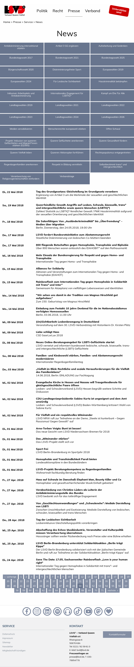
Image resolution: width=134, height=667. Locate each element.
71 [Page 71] (102, 590)
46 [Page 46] (54, 585)
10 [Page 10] (69, 576)
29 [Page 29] (67, 581)
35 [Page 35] (106, 581)
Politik (42, 10)
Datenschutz (8, 634)
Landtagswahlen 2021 (66, 105)
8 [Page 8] (58, 576)
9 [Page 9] (63, 576)
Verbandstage (67, 176)
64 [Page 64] (56, 590)
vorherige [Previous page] (12, 576)
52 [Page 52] (93, 585)
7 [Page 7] (52, 576)
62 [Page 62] (43, 590)
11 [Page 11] (75, 576)
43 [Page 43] (34, 585)
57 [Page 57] (126, 585)
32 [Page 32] (86, 581)
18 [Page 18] (121, 576)
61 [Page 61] (36, 590)
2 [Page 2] (26, 576)
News (39, 22)
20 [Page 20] (8, 581)
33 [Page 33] (93, 581)
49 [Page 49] (73, 585)
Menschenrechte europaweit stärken (67, 128)
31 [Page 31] (80, 581)
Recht (58, 10)
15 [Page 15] (102, 576)
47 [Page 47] (60, 585)
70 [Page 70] (96, 590)
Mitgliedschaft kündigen (14, 650)
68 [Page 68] (82, 590)
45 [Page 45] (47, 585)
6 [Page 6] (47, 576)
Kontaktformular (117, 634)
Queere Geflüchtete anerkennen (66, 140)
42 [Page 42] (27, 585)
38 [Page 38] (126, 581)
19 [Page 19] (128, 576)
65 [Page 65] (63, 590)
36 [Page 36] (113, 581)
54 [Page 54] (106, 585)
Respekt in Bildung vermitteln (67, 164)
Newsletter (7, 646)
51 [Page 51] (86, 585)
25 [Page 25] (40, 581)
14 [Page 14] (95, 576)
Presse (74, 10)
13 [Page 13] (88, 576)
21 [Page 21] (14, 581)
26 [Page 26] (47, 581)
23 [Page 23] (27, 581)
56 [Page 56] (119, 585)
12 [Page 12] (82, 576)
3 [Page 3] (31, 576)
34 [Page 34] (100, 581)
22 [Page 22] (21, 581)
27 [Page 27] (54, 581)
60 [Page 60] (30, 590)
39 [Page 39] (8, 585)
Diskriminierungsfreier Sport (67, 69)
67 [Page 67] (76, 590)
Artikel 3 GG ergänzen (67, 45)
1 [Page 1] (21, 576)
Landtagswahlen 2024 (66, 117)
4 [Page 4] (36, 576)
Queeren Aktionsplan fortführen (67, 152)
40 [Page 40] (14, 585)
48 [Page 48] (67, 585)
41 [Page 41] (21, 585)
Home (6, 22)
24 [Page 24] (34, 581)
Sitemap (6, 642)
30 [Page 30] (73, 581)
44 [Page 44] (40, 585)
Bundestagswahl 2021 (67, 57)
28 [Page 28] (60, 581)
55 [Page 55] (113, 585)
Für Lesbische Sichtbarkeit (66, 81)
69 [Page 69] (89, 590)
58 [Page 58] (17, 590)
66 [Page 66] (69, 590)
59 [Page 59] (23, 590)
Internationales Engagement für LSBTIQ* (67, 94)
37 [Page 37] (119, 581)
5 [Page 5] (42, 576)
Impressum (7, 638)
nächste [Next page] (114, 590)
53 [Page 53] (100, 585)
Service (28, 22)
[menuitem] (42, 11)
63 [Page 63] (50, 590)
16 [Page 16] (108, 576)
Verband (92, 10)
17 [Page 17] (115, 576)
